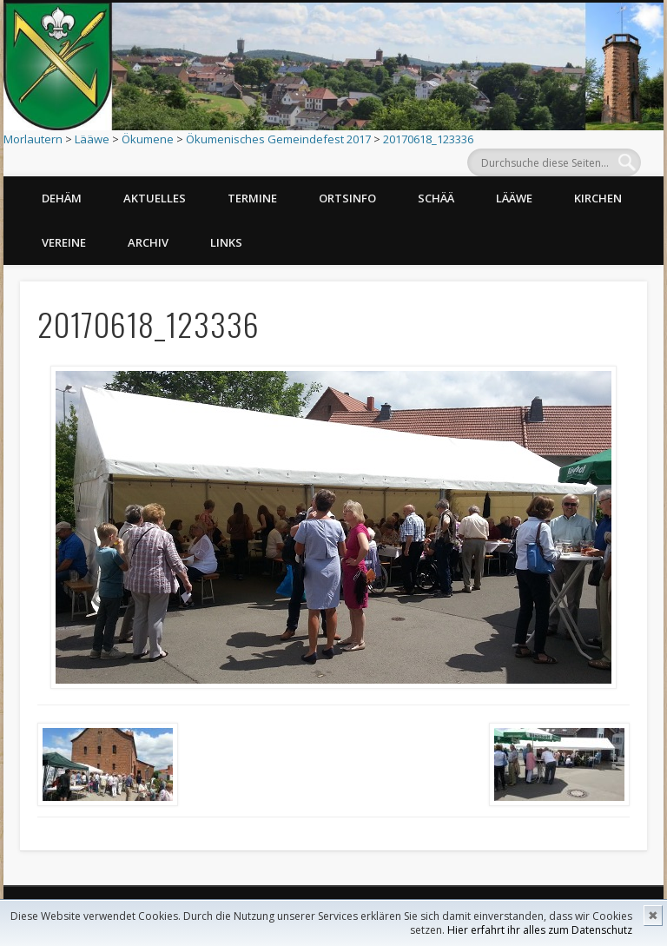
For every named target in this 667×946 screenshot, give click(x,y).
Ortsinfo (347, 198)
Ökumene (148, 139)
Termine (252, 198)
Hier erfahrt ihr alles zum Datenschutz (539, 930)
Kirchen (598, 198)
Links (226, 242)
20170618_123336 (428, 139)
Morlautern (33, 139)
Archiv (148, 242)
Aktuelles (154, 198)
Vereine (64, 242)
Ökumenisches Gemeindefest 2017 (278, 139)
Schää (436, 198)
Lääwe (92, 139)
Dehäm (62, 198)
